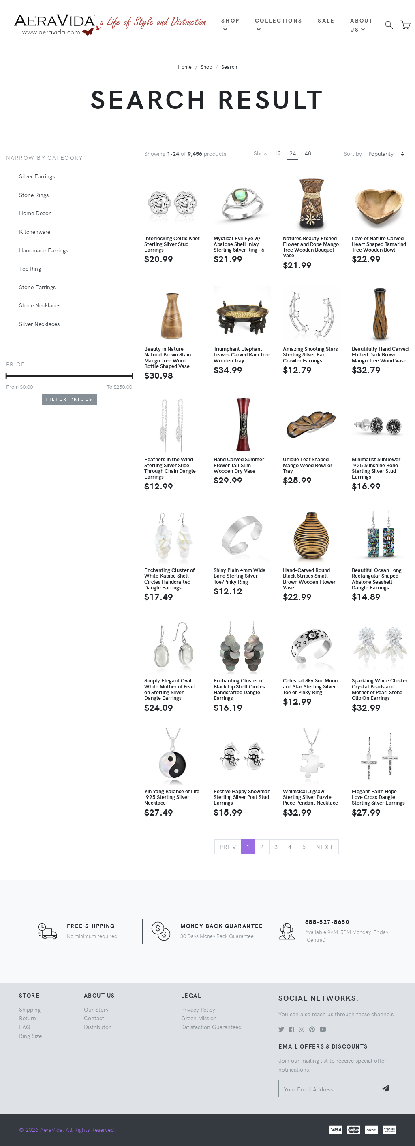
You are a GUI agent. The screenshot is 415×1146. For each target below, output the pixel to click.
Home (185, 66)
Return (27, 1018)
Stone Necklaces (39, 305)
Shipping (30, 1009)
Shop (230, 24)
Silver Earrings (37, 176)
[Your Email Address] (328, 1088)
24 (292, 153)
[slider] (6, 376)
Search (229, 66)
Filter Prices (69, 399)
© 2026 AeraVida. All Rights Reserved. (67, 1129)
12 (277, 153)
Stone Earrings (37, 287)
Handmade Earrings (43, 250)
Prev (228, 847)
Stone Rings (34, 195)
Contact (94, 1018)
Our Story (96, 1009)
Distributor (97, 1027)
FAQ (24, 1027)
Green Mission (199, 1018)
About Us (361, 24)
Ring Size (30, 1036)
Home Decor (35, 213)
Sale (326, 20)
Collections (278, 24)
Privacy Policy (198, 1009)
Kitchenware (34, 231)
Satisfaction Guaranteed (211, 1027)
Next (325, 847)
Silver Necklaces (39, 324)
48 (308, 153)
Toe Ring (30, 268)
